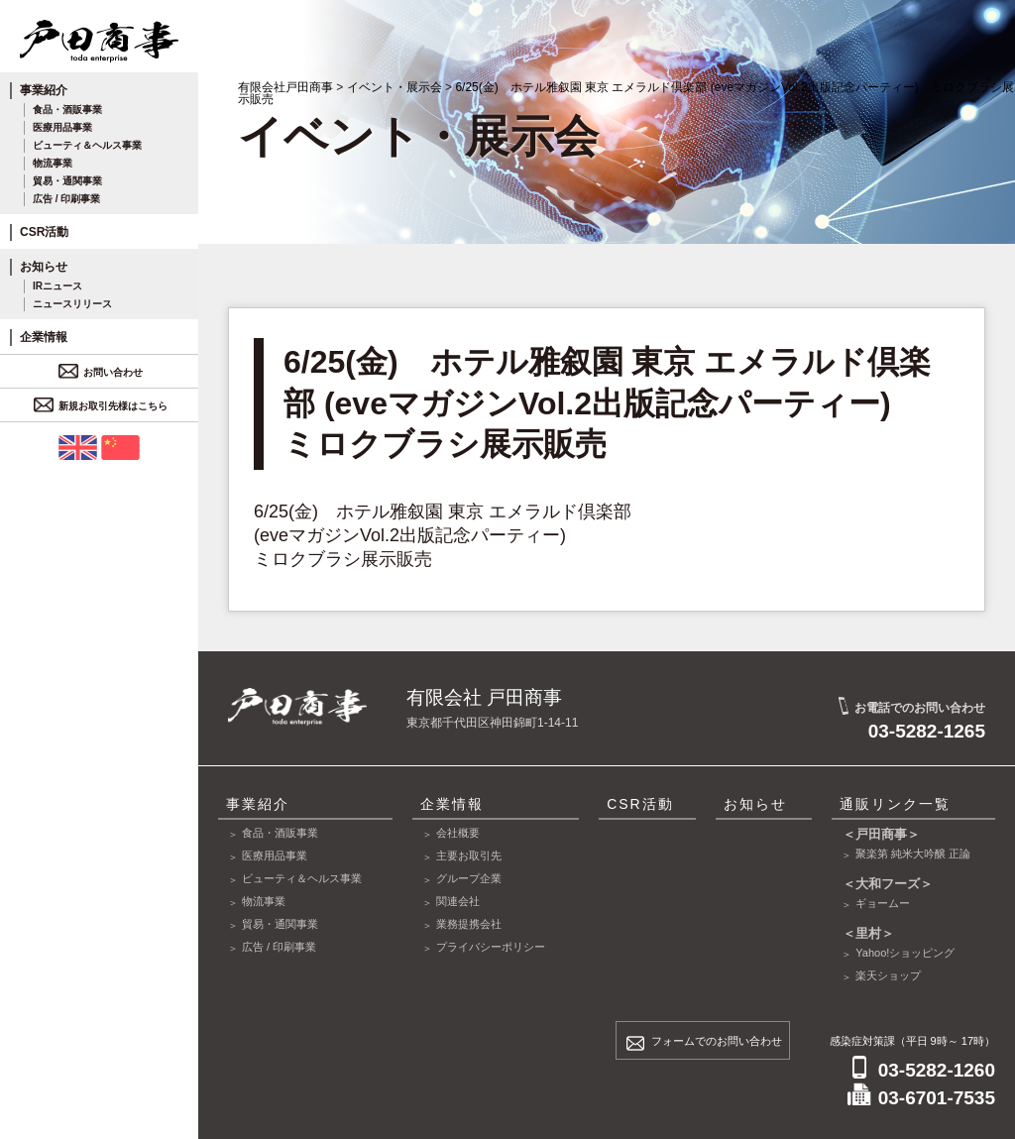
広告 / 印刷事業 (66, 198)
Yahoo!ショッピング (905, 953)
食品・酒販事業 (67, 109)
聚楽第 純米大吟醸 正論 (912, 853)
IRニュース (57, 286)
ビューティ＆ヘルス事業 (87, 145)
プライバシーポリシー (490, 947)
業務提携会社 (469, 924)
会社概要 (458, 833)
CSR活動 (44, 232)
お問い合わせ (103, 372)
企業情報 (43, 337)
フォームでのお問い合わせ (716, 1041)
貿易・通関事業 (67, 180)
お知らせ (43, 267)
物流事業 (52, 163)
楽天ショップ (888, 975)
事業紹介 (43, 90)
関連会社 (458, 901)
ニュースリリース (72, 303)
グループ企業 (469, 878)
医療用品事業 (62, 127)
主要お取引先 (469, 855)
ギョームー (882, 903)
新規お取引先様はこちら (103, 405)
